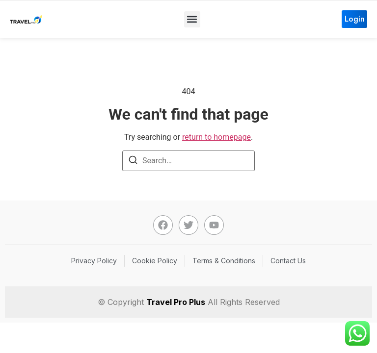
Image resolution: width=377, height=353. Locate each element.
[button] (192, 19)
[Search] (133, 161)
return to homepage (216, 137)
